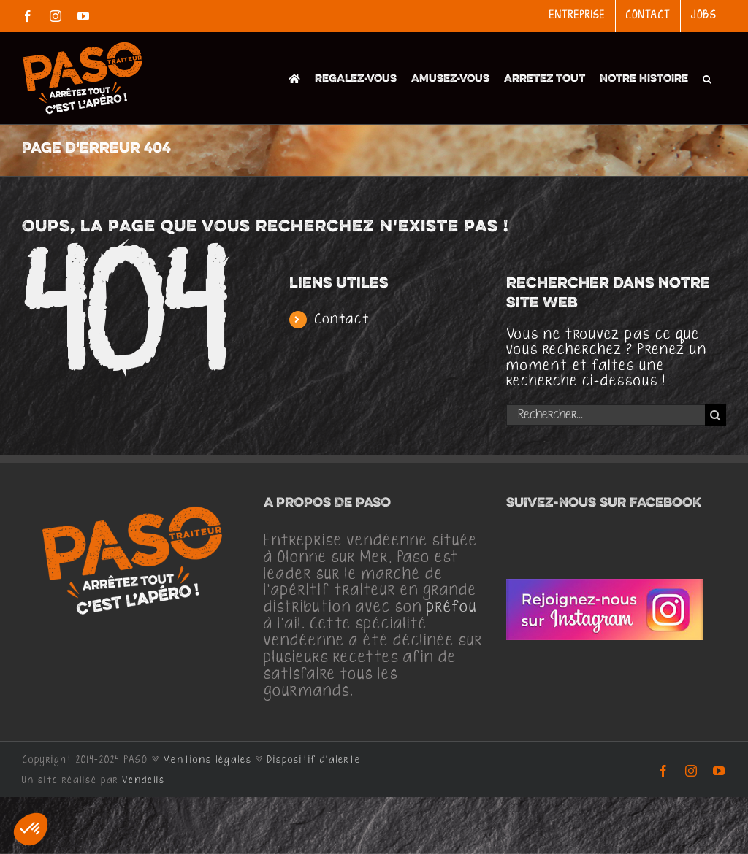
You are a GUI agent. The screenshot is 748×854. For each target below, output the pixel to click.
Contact (342, 319)
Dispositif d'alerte (314, 759)
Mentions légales (208, 759)
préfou (452, 607)
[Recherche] (715, 415)
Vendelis (143, 780)
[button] (707, 78)
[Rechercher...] (605, 415)
